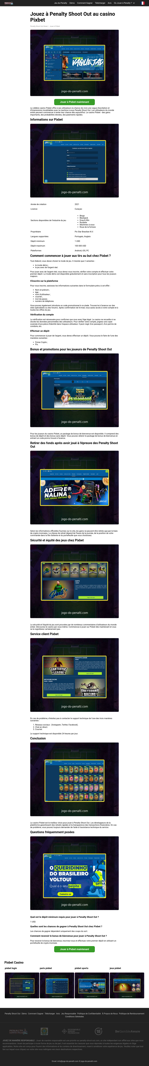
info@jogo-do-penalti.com (67, 1061)
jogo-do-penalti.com (89, 1061)
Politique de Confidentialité (89, 1013)
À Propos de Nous (110, 1013)
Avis (110, 3)
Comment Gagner (85, 3)
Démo (72, 3)
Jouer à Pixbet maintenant (74, 101)
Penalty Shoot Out (12, 1013)
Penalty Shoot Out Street (39, 26)
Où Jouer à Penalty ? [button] (123, 3)
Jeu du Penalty (60, 3)
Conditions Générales (74, 1016)
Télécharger (100, 3)
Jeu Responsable (68, 1013)
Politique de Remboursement (131, 1013)
